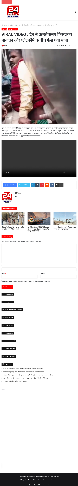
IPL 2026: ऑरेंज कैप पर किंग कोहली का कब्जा (15, 380)
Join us (48, 479)
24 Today (7, 46)
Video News (54, 479)
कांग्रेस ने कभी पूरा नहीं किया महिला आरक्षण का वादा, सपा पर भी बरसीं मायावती (23, 371)
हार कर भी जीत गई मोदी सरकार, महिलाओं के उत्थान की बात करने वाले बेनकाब (23, 368)
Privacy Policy (32, 479)
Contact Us (41, 479)
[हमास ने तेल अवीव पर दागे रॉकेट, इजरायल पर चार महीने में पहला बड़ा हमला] (65, 218)
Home (4, 25)
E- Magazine (23, 479)
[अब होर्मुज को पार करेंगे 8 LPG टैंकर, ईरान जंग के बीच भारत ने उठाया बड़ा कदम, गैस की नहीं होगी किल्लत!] (39, 218)
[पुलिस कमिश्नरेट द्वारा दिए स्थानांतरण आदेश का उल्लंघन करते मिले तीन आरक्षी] (13, 218)
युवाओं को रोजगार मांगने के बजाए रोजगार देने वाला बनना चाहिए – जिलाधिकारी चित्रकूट (25, 377)
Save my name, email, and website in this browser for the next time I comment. (26, 280)
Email (4, 272)
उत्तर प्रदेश (10, 25)
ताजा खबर (10, 29)
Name (4, 265)
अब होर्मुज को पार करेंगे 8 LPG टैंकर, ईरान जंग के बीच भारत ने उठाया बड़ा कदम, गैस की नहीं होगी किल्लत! (39, 228)
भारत (16, 29)
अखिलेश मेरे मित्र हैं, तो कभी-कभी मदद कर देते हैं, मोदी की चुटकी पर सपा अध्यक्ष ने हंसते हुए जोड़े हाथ (28, 374)
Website (43, 272)
